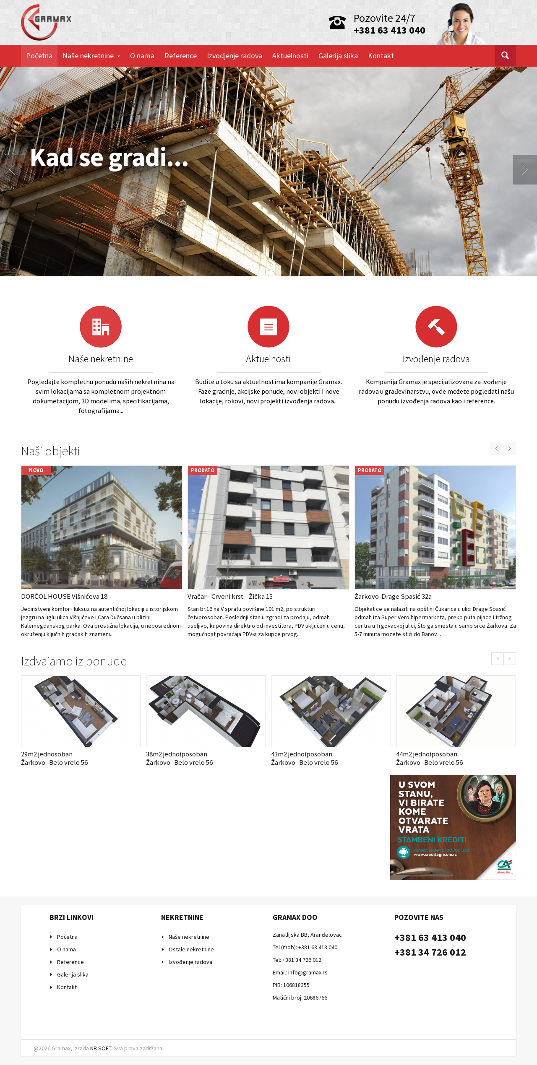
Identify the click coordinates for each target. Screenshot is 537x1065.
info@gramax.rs (308, 972)
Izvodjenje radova (234, 55)
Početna (39, 55)
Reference (180, 55)
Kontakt (381, 55)
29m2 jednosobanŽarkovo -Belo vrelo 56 (54, 758)
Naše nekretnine (91, 55)
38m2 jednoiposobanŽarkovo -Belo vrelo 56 (179, 758)
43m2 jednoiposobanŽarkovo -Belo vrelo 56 (304, 758)
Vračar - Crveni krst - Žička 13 (230, 596)
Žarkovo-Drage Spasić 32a (393, 596)
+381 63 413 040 (389, 29)
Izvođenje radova (436, 358)
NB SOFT (100, 1048)
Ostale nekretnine (191, 949)
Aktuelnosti (290, 55)
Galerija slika (338, 55)
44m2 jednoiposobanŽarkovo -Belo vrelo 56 (429, 758)
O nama (142, 55)
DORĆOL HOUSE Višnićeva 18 (64, 596)
